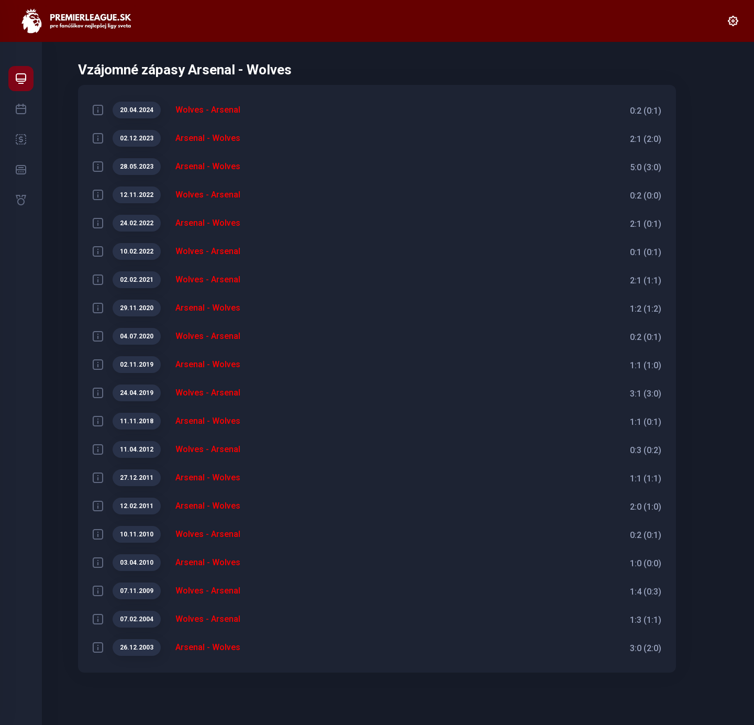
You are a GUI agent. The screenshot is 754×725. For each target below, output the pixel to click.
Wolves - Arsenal (207, 110)
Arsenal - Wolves (207, 138)
